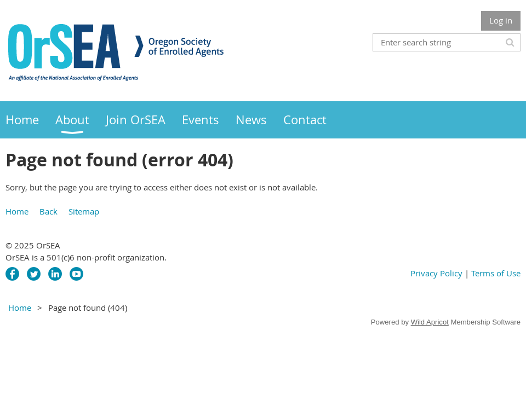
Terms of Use (496, 273)
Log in (500, 20)
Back (48, 211)
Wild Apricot (430, 322)
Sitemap (83, 211)
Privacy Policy (436, 273)
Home (16, 211)
